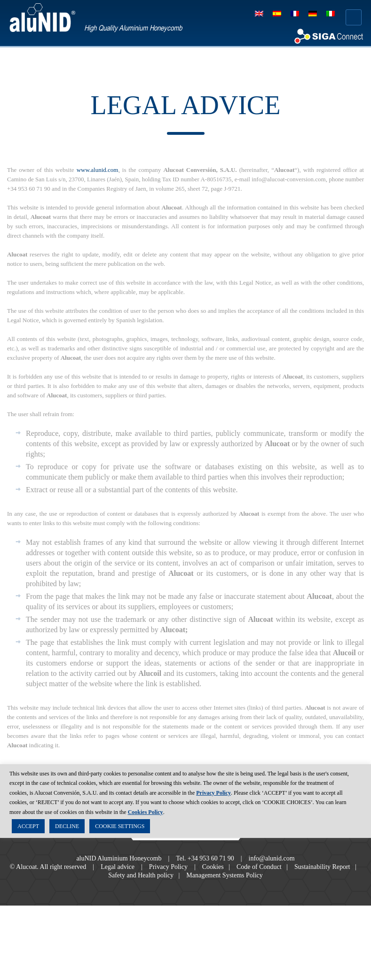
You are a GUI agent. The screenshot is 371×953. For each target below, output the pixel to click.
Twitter (186, 843)
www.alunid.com (105, 170)
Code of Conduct (284, 886)
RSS (212, 843)
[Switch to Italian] (330, 13)
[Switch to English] (259, 13)
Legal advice (126, 886)
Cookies (232, 886)
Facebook (159, 843)
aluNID (42, 17)
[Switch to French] (295, 13)
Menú (354, 17)
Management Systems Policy (247, 895)
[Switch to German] (313, 13)
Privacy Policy (182, 886)
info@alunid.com (280, 878)
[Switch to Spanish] (277, 13)
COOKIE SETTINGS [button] (119, 827)
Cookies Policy (145, 813)
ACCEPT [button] (28, 827)
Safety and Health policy (153, 895)
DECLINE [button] (67, 827)
